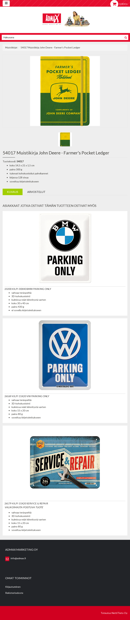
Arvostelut (36, 191)
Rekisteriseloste (14, 592)
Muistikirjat (11, 47)
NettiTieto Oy (119, 612)
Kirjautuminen (13, 586)
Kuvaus (12, 191)
